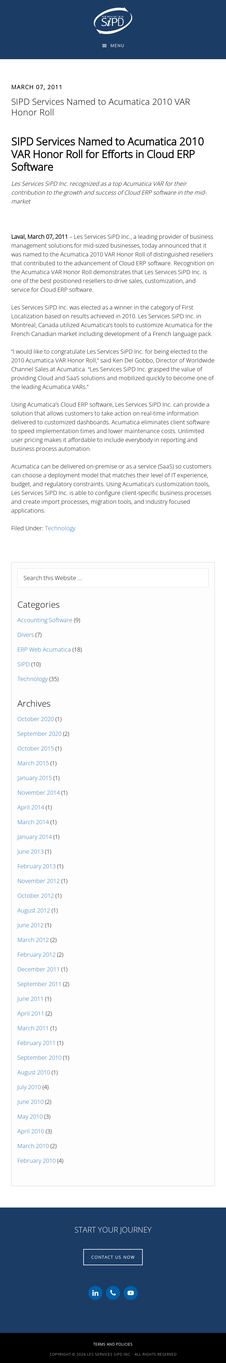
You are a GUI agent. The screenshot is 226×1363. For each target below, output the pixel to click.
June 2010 (30, 1102)
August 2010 (33, 1072)
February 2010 (36, 1161)
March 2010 (33, 1146)
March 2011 (33, 1028)
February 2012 (36, 954)
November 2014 (38, 792)
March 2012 (33, 940)
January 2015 (34, 778)
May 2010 (30, 1116)
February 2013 (36, 866)
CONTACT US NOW (113, 1257)
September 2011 (39, 984)
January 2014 (34, 837)
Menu (117, 45)
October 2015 (35, 748)
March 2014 (33, 822)
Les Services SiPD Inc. (113, 20)
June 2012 (30, 925)
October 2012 (35, 896)
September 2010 (39, 1057)
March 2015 (33, 763)
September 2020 (39, 734)
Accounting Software (44, 620)
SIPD (23, 664)
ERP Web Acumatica (44, 649)
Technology (60, 528)
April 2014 (30, 807)
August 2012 (33, 910)
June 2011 (30, 999)
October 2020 (35, 719)
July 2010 (29, 1087)
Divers (25, 635)
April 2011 (30, 1013)
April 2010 (30, 1131)
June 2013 (30, 851)
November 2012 (38, 881)
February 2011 (36, 1043)
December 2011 (38, 969)
